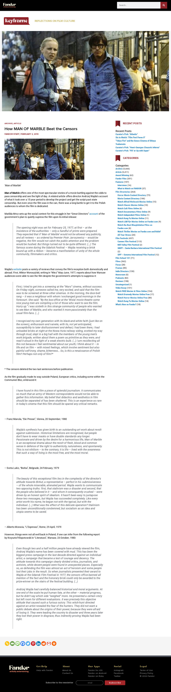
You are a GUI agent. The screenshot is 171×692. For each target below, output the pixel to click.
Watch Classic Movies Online (131, 205)
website (17, 269)
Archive (9, 123)
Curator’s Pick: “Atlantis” (127, 134)
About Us (66, 670)
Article (18, 123)
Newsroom (120, 274)
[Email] (12, 643)
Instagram (118, 670)
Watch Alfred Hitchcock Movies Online (135, 202)
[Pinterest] (33, 643)
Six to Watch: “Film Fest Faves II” (130, 137)
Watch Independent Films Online (132, 215)
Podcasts (120, 278)
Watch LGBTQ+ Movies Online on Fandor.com (138, 222)
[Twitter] (28, 643)
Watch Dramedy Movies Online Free (134, 294)
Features (119, 182)
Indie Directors (122, 271)
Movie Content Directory (128, 198)
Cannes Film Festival (127, 241)
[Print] (54, 643)
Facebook (119, 673)
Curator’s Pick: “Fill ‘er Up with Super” (132, 150)
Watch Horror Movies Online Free (132, 298)
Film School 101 (123, 258)
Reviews (119, 281)
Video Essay (121, 288)
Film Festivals (122, 238)
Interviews (122, 185)
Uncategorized (122, 284)
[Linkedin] (38, 643)
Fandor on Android (97, 673)
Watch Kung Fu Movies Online (131, 218)
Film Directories (123, 192)
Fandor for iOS (95, 670)
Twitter (117, 676)
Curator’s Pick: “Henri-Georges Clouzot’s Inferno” (138, 147)
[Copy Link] (7, 643)
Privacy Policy (146, 673)
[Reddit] (43, 643)
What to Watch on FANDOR (129, 188)
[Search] (163, 5)
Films (118, 261)
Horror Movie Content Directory (132, 195)
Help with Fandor (44, 670)
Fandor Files (121, 178)
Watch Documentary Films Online (132, 212)
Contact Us (67, 673)
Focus (118, 265)
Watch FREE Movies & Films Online (131, 291)
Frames (119, 268)
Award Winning (122, 175)
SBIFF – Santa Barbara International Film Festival (140, 248)
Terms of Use (146, 670)
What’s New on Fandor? (126, 304)
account (93, 213)
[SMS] (17, 643)
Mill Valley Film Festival (128, 245)
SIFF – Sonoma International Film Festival (136, 255)
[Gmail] (48, 643)
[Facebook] (22, 643)
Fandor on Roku (96, 676)
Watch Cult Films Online (128, 208)
